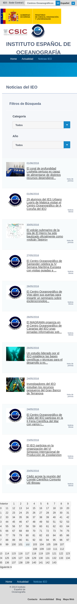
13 (20, 508)
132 (54, 558)
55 (7, 526)
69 (27, 531)
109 (42, 549)
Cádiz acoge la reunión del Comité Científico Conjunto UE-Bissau (44, 479)
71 (40, 531)
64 (68, 526)
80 (27, 535)
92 (34, 540)
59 (34, 526)
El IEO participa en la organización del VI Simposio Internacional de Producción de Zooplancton (44, 450)
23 (13, 513)
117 (27, 553)
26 (34, 513)
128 (27, 558)
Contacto (32, 599)
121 (54, 553)
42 (68, 517)
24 (20, 513)
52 (61, 522)
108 (35, 549)
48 (34, 522)
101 (20, 544)
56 (13, 526)
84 (54, 535)
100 (14, 544)
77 (7, 535)
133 (61, 558)
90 (20, 540)
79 (20, 535)
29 (54, 513)
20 (68, 508)
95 (54, 540)
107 (62, 544)
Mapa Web (68, 599)
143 (54, 562)
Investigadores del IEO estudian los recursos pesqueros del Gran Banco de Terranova (44, 388)
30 (61, 513)
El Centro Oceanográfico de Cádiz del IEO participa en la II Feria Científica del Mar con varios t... (45, 419)
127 (20, 558)
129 (34, 558)
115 (14, 553)
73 (54, 531)
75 (68, 531)
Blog (58, 599)
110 (48, 549)
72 (47, 531)
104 (42, 544)
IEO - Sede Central (13, 2)
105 (48, 544)
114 (7, 553)
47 (27, 522)
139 (27, 562)
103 (35, 544)
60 (40, 526)
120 (47, 553)
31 (68, 513)
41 (61, 517)
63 (61, 526)
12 (13, 508)
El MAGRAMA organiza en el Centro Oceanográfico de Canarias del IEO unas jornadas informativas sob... (44, 327)
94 (47, 540)
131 (47, 558)
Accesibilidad (46, 599)
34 (13, 517)
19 (61, 508)
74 (61, 531)
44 (7, 522)
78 (13, 535)
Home (13, 58)
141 (41, 562)
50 (47, 522)
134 (68, 558)
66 (7, 531)
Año (15, 136)
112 (62, 549)
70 (34, 531)
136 (7, 562)
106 (55, 544)
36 (27, 517)
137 (14, 562)
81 (34, 535)
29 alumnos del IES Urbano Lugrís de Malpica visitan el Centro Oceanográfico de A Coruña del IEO (44, 204)
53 (68, 522)
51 (54, 522)
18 (54, 508)
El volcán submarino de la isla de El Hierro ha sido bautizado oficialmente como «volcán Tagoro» (45, 235)
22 (7, 513)
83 (47, 535)
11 (7, 508)
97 (68, 540)
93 (40, 540)
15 (34, 508)
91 (27, 540)
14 (27, 508)
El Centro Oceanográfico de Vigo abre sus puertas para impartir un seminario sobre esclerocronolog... (44, 296)
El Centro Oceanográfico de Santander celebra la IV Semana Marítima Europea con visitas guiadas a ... (44, 265)
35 (20, 517)
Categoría (19, 116)
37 (34, 517)
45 (13, 522)
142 (47, 562)
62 (54, 526)
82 (40, 535)
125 (7, 558)
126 (14, 558)
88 (7, 540)
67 (13, 531)
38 (40, 517)
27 (40, 513)
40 (54, 517)
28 (47, 513)
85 (61, 535)
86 (68, 535)
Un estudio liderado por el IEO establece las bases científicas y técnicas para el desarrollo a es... (45, 358)
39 (47, 517)
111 (55, 549)
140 (34, 562)
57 (20, 526)
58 (27, 526)
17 (47, 508)
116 (20, 553)
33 (7, 517)
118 (34, 553)
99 (7, 544)
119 (41, 553)
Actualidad (27, 58)
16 (40, 508)
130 (41, 558)
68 (20, 531)
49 (40, 522)
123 (68, 553)
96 (61, 540)
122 (61, 553)
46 (20, 522)
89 (13, 540)
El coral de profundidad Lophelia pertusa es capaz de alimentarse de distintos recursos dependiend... (44, 173)
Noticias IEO (45, 58)
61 (47, 526)
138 (20, 562)
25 (27, 513)
